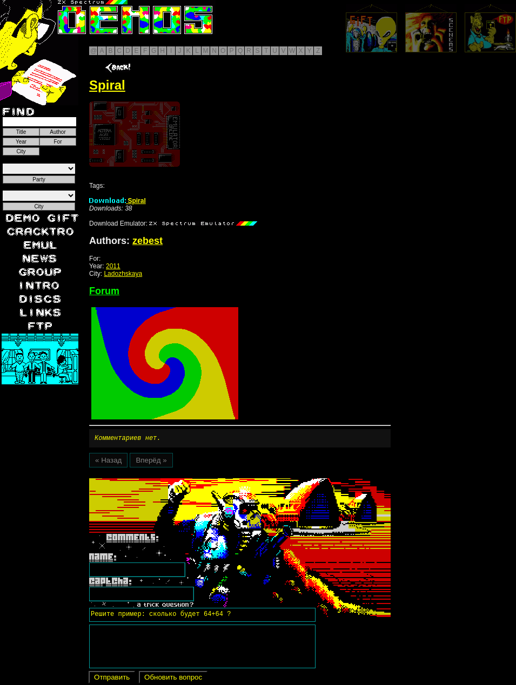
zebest (147, 240)
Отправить (112, 679)
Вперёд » (151, 462)
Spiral (117, 201)
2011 (113, 266)
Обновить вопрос (173, 679)
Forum (104, 291)
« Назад (108, 462)
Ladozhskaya (123, 273)
